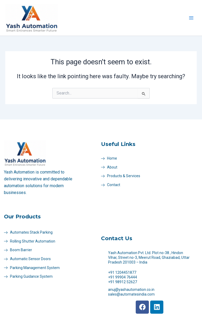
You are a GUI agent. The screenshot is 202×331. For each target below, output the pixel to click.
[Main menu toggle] (191, 17)
